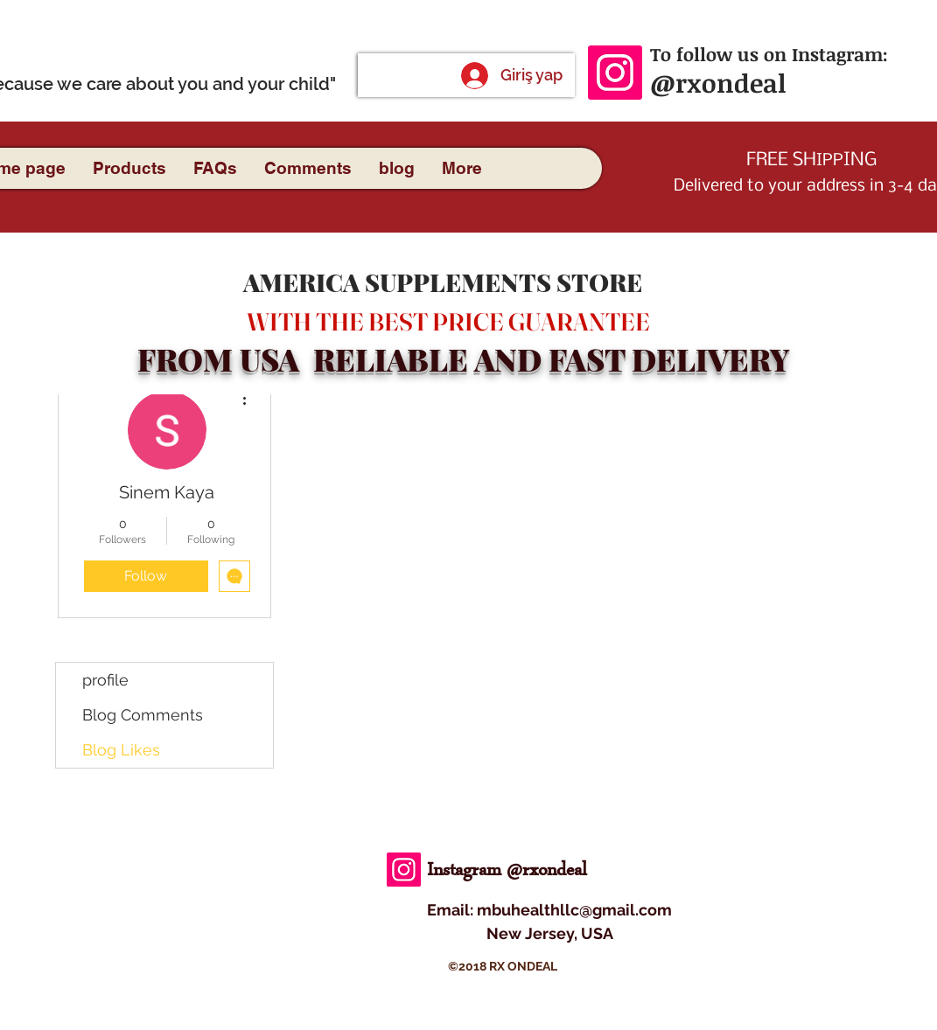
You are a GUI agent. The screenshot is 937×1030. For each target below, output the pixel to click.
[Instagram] (615, 72)
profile (105, 680)
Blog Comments (142, 715)
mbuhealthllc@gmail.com (574, 910)
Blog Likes (121, 750)
